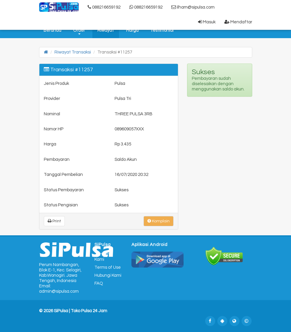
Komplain (158, 221)
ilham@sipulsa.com (193, 7)
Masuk (207, 22)
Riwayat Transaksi (72, 52)
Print (54, 221)
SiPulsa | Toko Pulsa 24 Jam (80, 311)
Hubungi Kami (107, 275)
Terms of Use (107, 267)
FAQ (98, 283)
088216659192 (104, 7)
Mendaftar (238, 22)
